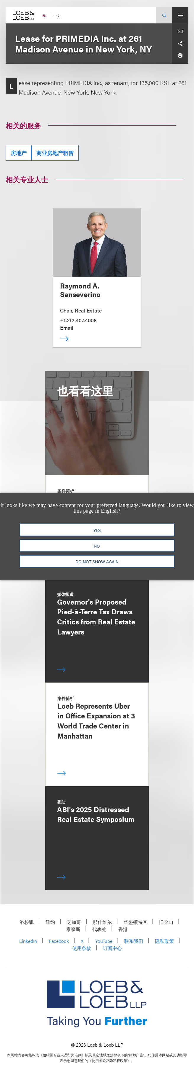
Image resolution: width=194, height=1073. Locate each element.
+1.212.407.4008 (78, 320)
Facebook (59, 941)
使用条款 (81, 948)
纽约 (50, 922)
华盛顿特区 (135, 922)
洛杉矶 (27, 922)
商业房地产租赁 (55, 153)
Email (66, 327)
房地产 (19, 153)
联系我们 (133, 941)
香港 (123, 929)
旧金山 (166, 922)
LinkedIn (28, 941)
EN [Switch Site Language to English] (44, 15)
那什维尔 (102, 922)
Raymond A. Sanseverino (80, 289)
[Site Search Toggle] (164, 15)
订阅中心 (112, 948)
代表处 (99, 929)
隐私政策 (164, 941)
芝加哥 (74, 922)
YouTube (103, 941)
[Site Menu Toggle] (180, 15)
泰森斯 (73, 929)
